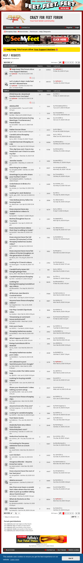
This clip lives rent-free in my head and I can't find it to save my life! (22, 151)
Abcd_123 (14, 258)
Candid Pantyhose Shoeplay (21, 277)
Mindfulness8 (59, 443)
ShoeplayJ (14, 156)
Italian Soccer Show (18, 129)
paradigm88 (59, 487)
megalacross (16, 305)
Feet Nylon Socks (17, 418)
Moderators (15, 58)
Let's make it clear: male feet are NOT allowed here (22, 82)
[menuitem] (16, 27)
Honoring (14, 432)
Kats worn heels (16, 326)
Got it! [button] (71, 558)
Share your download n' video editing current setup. (22, 388)
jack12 (57, 378)
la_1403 (14, 139)
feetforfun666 (15, 321)
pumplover (58, 387)
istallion (14, 314)
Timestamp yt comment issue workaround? (20, 318)
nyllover (14, 74)
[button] (60, 62)
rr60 (56, 193)
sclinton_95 (15, 438)
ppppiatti (14, 223)
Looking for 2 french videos (21, 262)
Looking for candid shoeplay (21, 413)
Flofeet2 (13, 496)
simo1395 (14, 125)
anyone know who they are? (21, 406)
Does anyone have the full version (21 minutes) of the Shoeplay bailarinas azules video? (21, 240)
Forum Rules (19, 88)
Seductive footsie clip (19, 436)
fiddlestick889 (16, 108)
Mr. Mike (13, 132)
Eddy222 (14, 510)
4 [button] (70, 62)
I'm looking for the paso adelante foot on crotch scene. (19, 445)
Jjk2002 (13, 375)
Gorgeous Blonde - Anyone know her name (21, 463)
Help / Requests (11, 55)
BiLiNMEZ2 (14, 246)
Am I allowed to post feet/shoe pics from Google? (22, 363)
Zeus (13, 340)
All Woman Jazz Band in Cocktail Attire (19, 294)
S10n (12, 279)
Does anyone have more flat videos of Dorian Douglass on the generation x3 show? (22, 253)
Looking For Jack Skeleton (20, 193)
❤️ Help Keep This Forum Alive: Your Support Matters (22, 70)
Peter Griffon (15, 366)
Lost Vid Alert (15, 455)
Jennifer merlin (16, 161)
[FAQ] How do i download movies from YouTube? (20, 95)
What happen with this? (19, 338)
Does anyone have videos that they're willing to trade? (21, 229)
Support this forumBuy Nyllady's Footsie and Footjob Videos (41, 541)
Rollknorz (14, 420)
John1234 (14, 457)
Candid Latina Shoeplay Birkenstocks (19, 136)
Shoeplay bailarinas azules (21, 331)
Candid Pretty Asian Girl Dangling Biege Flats (19, 270)
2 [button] (65, 62)
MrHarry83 (58, 142)
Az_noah (14, 348)
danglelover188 (16, 170)
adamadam (15, 466)
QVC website (15, 113)
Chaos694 (58, 113)
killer (56, 94)
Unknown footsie (17, 508)
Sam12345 (14, 383)
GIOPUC (14, 146)
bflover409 (14, 288)
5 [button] (72, 62)
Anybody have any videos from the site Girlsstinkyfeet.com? (20, 427)
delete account (16, 480)
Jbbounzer (14, 204)
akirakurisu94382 (17, 503)
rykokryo (58, 300)
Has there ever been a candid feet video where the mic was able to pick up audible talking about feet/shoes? (22, 490)
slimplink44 (15, 475)
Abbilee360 (14, 106)
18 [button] (76, 62)
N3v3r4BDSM (59, 338)
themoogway (15, 408)
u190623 (58, 343)
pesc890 (14, 163)
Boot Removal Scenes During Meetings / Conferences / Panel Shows (22, 120)
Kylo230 (14, 216)
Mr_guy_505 (15, 195)
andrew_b (14, 188)
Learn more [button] (14, 560)
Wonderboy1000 (60, 106)
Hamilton (58, 480)
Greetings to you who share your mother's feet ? (21, 175)
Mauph (57, 251)
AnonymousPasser (61, 317)
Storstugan (15, 264)
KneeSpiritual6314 (17, 179)
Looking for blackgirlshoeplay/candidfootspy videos (22, 284)
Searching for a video (18, 168)
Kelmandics (59, 293)
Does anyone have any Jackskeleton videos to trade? (19, 211)
